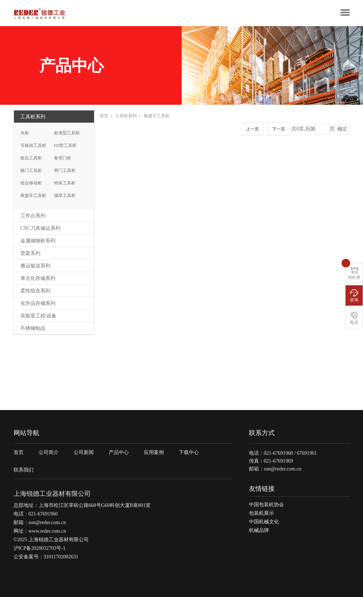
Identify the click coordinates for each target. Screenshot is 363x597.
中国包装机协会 (266, 504)
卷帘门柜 (62, 158)
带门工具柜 (64, 170)
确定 (342, 129)
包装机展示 (261, 513)
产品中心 (119, 452)
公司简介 (49, 452)
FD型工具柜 (65, 145)
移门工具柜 (31, 170)
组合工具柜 (31, 158)
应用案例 (154, 452)
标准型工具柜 (67, 132)
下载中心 (189, 452)
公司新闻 (84, 452)
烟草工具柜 (64, 195)
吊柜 (24, 132)
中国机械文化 (264, 521)
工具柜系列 (127, 115)
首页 (106, 115)
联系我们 (24, 470)
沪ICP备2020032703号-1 (39, 548)
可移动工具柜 (33, 145)
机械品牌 (259, 530)
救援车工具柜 (33, 195)
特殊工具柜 (64, 183)
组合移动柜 (31, 183)
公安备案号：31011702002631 (46, 556)
